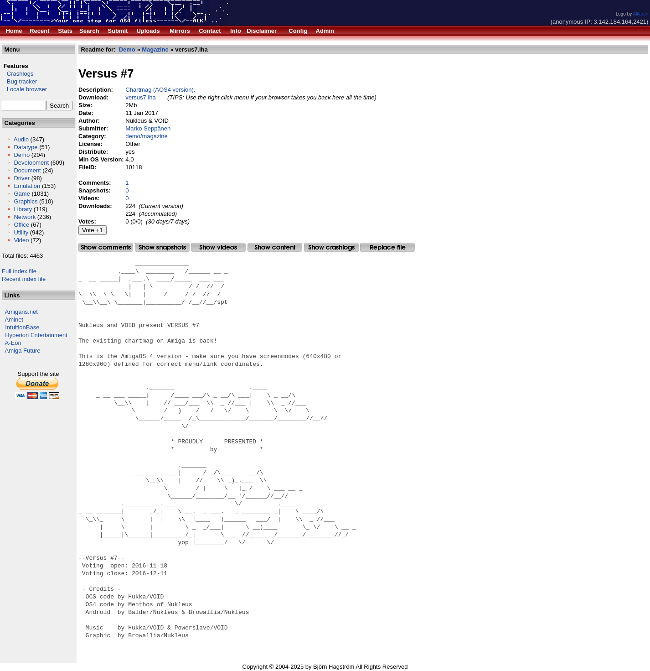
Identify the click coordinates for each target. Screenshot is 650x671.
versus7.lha (140, 97)
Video (21, 240)
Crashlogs (17, 73)
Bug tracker (19, 81)
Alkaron (640, 13)
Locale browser (24, 89)
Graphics (25, 201)
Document (27, 170)
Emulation (27, 185)
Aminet (14, 319)
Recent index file (24, 279)
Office (21, 224)
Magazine (155, 49)
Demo (22, 154)
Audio (21, 139)
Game (22, 193)
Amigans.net (21, 311)
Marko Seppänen (147, 128)
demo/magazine (146, 136)
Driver (22, 178)
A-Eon (13, 342)
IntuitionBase (22, 327)
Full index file (19, 271)
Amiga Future (23, 350)
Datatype (25, 147)
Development (31, 162)
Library (23, 209)
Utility (21, 232)
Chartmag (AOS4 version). (160, 89)
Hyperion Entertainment (36, 335)
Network (25, 216)
